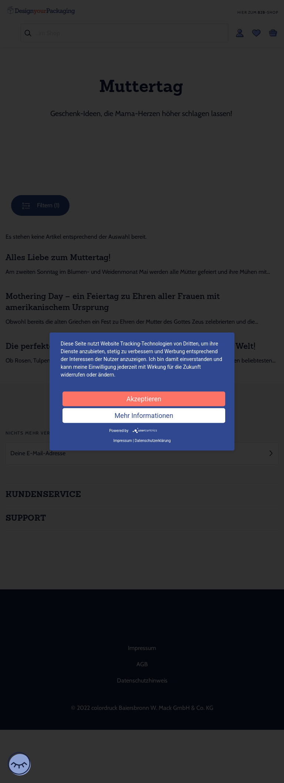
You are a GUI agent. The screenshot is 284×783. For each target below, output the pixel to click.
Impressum (122, 441)
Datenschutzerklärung (152, 441)
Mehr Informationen (144, 415)
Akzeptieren (144, 398)
